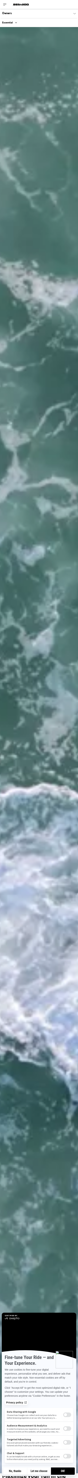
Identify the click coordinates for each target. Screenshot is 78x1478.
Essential (7, 23)
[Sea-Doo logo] (21, 4)
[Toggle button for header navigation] (5, 4)
